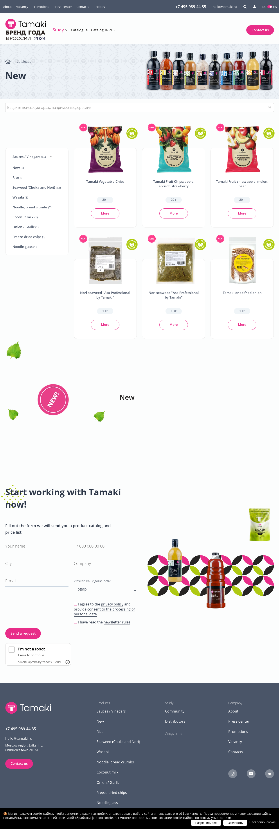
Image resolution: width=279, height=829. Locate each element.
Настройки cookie (262, 822)
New (18, 167)
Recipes (99, 7)
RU (264, 7)
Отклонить (235, 823)
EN (275, 7)
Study (58, 30)
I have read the (104, 622)
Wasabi (20, 197)
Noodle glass (25, 246)
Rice (18, 177)
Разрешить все (206, 823)
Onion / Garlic (26, 227)
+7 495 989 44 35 (190, 6)
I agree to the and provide (104, 609)
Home (8, 61)
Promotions (40, 7)
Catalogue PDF (103, 30)
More (105, 213)
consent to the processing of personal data (104, 611)
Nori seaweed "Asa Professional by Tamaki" (105, 294)
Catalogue (79, 30)
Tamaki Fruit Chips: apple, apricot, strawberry (173, 183)
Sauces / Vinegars (32, 156)
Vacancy (22, 7)
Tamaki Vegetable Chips (105, 181)
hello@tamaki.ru (225, 7)
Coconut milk (25, 217)
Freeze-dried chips (29, 237)
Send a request (23, 633)
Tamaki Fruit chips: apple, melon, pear (242, 183)
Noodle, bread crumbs (32, 207)
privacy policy (112, 604)
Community (174, 711)
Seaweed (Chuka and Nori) (37, 187)
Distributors (175, 721)
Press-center (63, 7)
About (7, 7)
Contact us (260, 30)
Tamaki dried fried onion (242, 292)
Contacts (82, 7)
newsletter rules (117, 622)
